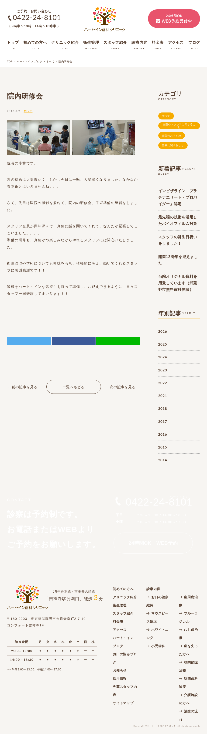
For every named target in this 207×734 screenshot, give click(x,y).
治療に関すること (173, 145)
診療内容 (153, 589)
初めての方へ (123, 589)
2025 (162, 344)
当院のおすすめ (171, 135)
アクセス (120, 630)
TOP (10, 61)
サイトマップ (123, 703)
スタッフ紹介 (123, 613)
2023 (162, 370)
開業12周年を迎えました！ (178, 260)
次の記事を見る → (125, 387)
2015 (162, 447)
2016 (162, 434)
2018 (162, 408)
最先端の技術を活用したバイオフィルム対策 (177, 220)
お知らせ (120, 670)
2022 (162, 383)
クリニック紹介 (125, 597)
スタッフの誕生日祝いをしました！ (177, 240)
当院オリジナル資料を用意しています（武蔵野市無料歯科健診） (177, 283)
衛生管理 (120, 605)
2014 (162, 460)
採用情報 (120, 678)
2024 (162, 357)
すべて (50, 61)
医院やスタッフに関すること (179, 126)
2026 (162, 331)
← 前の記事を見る (22, 387)
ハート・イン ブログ (29, 61)
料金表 (118, 621)
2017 (162, 421)
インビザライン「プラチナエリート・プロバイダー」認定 (177, 197)
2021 (162, 396)
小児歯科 (158, 646)
